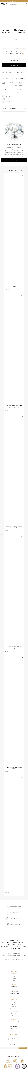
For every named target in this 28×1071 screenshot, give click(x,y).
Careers (14, 978)
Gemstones (14, 1031)
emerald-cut (9, 48)
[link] (14, 229)
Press (14, 980)
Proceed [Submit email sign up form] (22, 1048)
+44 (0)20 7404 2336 (14, 944)
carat (6, 48)
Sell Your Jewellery (14, 991)
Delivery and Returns (14, 993)
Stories (14, 1006)
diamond (14, 48)
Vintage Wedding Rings (14, 1026)
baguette (23, 53)
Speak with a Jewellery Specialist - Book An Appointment (14, 1)
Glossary (14, 1004)
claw (8, 53)
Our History (14, 973)
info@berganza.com (14, 953)
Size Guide (18, 83)
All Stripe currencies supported (14, 959)
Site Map (14, 1015)
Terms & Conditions (14, 1011)
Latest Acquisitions (14, 1002)
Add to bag (14, 65)
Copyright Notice (14, 1008)
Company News (14, 976)
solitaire (21, 48)
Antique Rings (14, 1024)
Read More (14, 160)
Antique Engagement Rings (14, 1021)
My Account (14, 989)
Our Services (14, 995)
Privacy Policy (14, 1013)
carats (20, 51)
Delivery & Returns (14, 108)
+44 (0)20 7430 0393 (18, 942)
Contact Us (14, 986)
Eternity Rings (14, 1028)
